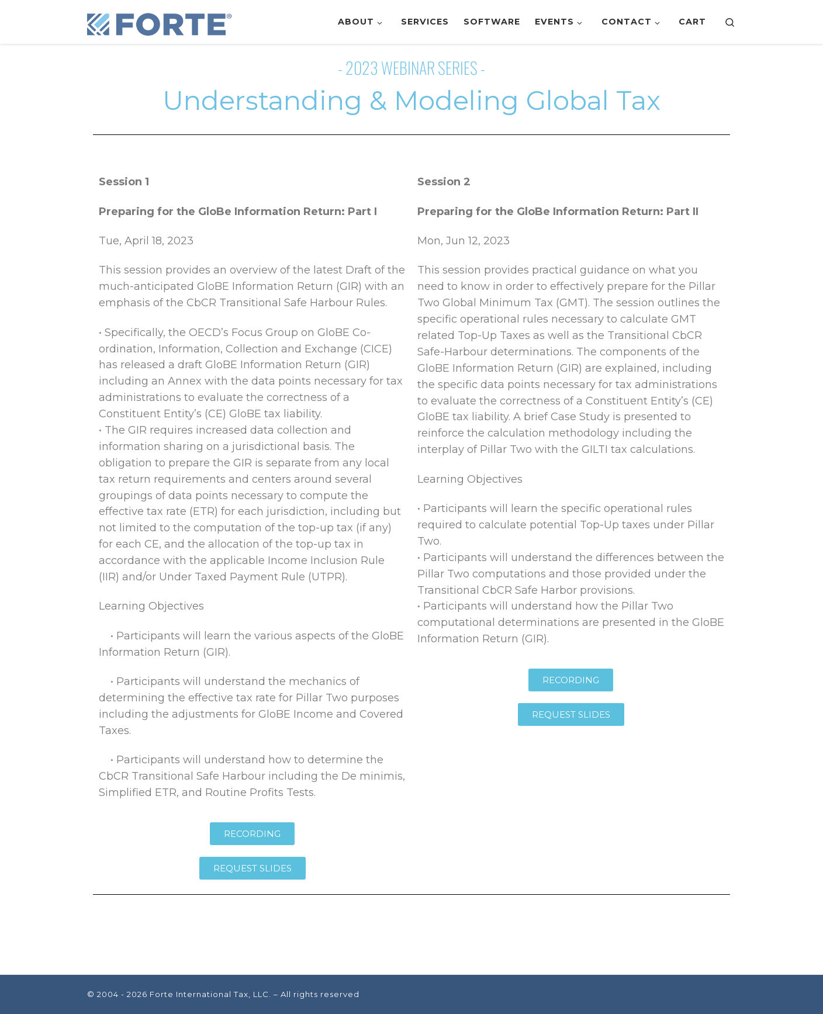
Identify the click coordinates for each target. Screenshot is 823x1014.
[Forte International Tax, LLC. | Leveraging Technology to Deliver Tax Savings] (160, 21)
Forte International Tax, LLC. (210, 994)
